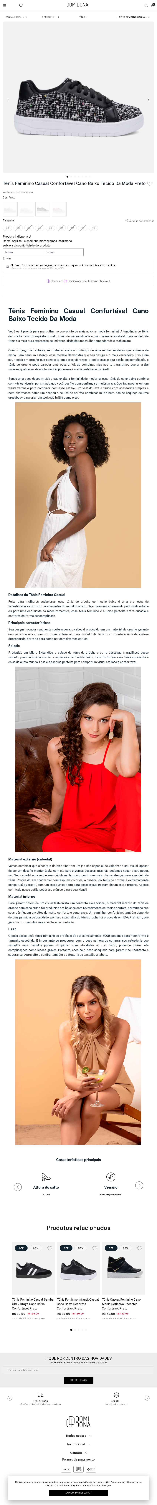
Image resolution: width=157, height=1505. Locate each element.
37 (39, 227)
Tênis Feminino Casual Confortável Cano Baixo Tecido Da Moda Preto (134, 17)
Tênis (82, 17)
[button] (149, 100)
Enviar (7, 258)
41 (82, 227)
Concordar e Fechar (78, 1492)
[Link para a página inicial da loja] (77, 5)
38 (50, 227)
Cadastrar (78, 1380)
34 (7, 227)
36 (29, 227)
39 (61, 227)
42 (93, 227)
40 (72, 227)
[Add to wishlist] (149, 184)
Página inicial (14, 17)
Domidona (48, 17)
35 (18, 227)
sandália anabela (95, 954)
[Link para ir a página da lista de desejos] (26, 5)
